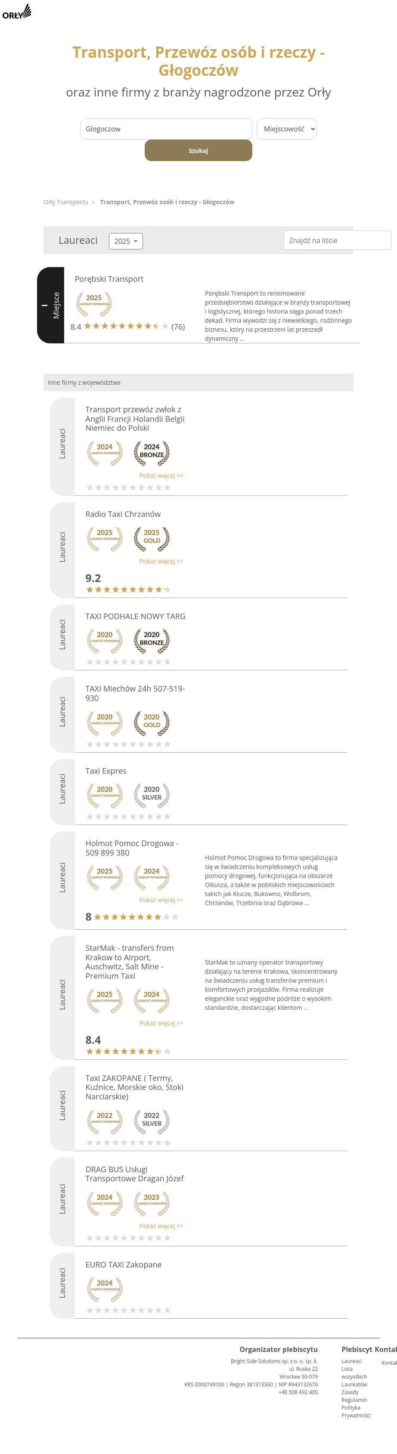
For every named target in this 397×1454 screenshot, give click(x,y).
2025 (123, 241)
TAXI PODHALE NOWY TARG (136, 616)
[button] (132, 475)
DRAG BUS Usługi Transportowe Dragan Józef (135, 1174)
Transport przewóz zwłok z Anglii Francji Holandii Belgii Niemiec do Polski (135, 418)
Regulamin (354, 1400)
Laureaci (351, 1361)
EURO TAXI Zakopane (124, 1264)
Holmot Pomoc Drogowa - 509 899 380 (132, 848)
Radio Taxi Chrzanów (123, 514)
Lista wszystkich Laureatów (354, 1376)
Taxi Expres (106, 771)
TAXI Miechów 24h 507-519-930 (135, 693)
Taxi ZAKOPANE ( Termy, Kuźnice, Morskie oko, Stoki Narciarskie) (134, 1087)
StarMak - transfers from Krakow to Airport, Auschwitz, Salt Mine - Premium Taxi (130, 962)
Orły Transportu (65, 202)
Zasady (349, 1392)
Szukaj (198, 150)
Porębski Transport (109, 279)
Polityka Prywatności (355, 1411)
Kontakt (384, 1363)
